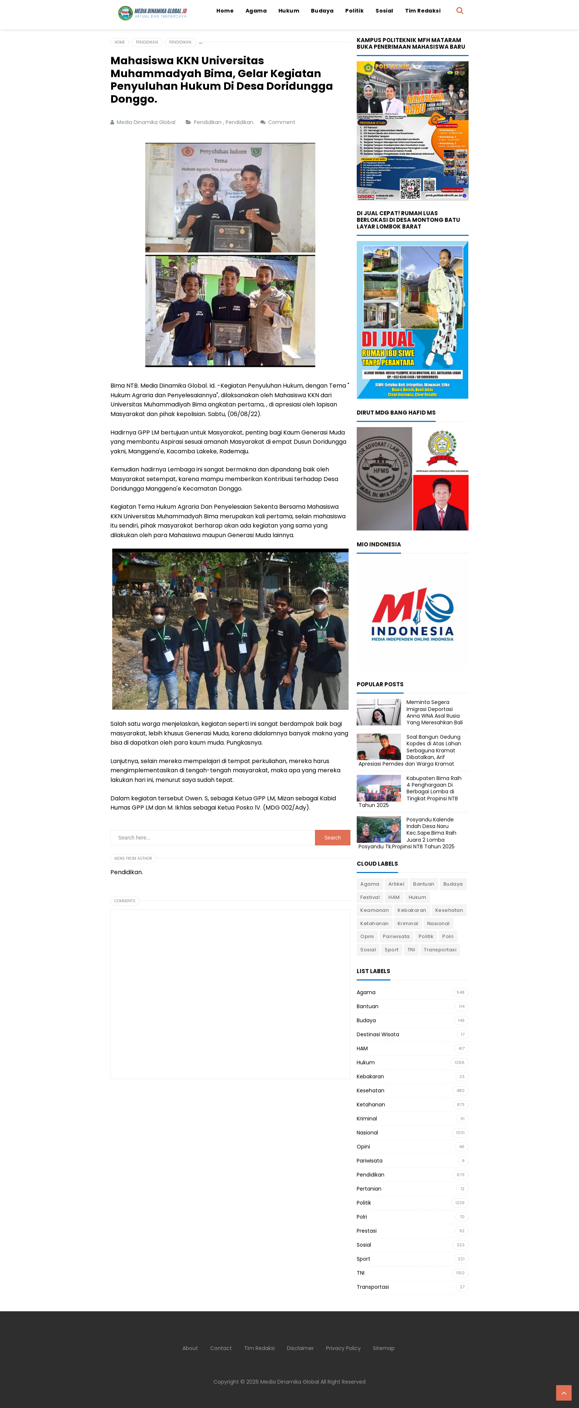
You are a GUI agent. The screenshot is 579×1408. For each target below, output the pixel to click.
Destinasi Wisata (378, 1034)
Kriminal (408, 923)
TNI (411, 949)
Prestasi (367, 1230)
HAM (394, 897)
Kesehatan (449, 910)
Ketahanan (374, 923)
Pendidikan (208, 122)
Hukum (417, 897)
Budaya (453, 883)
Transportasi (440, 949)
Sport (392, 949)
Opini (367, 936)
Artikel (396, 883)
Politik (426, 936)
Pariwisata (396, 936)
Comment (282, 122)
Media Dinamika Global (289, 1381)
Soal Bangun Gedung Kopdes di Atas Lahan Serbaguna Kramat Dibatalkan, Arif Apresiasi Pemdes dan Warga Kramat (410, 750)
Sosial (368, 949)
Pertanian (369, 1188)
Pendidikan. (241, 122)
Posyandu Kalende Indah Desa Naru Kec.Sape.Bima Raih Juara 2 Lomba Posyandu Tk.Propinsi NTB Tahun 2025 (407, 833)
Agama (370, 883)
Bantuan (424, 883)
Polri (448, 936)
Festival (370, 897)
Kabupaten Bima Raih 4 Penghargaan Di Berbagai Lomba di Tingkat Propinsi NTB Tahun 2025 (410, 792)
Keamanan (374, 910)
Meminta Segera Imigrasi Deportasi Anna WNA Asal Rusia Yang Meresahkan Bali (435, 712)
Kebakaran (412, 910)
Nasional (438, 923)
